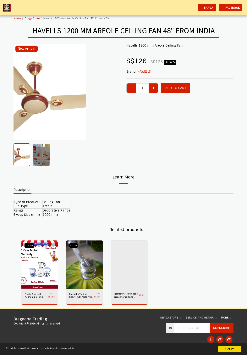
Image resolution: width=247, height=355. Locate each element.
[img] (39, 264)
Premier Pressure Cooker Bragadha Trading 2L (125, 296)
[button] (161, 7)
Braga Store (32, 18)
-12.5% (74, 245)
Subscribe (221, 329)
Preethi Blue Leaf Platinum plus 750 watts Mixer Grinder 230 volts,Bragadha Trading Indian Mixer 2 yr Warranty (36, 296)
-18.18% (30, 245)
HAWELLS (144, 72)
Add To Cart (175, 88)
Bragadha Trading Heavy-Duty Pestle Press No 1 (81, 296)
